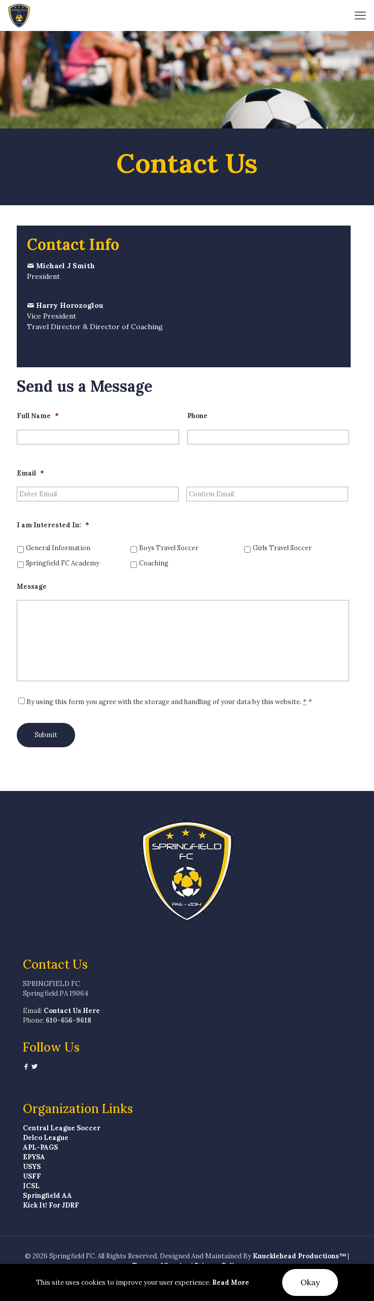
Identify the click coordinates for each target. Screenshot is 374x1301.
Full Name (38, 416)
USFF (32, 1176)
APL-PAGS (40, 1147)
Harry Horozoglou (70, 305)
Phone (197, 416)
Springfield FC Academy (62, 563)
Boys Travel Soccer (168, 548)
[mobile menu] (360, 15)
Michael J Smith (65, 265)
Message (32, 587)
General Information (58, 548)
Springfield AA (47, 1195)
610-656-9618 (68, 1020)
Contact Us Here (72, 1010)
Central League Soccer (61, 1128)
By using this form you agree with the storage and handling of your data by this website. (169, 701)
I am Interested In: (53, 525)
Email (30, 473)
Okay (310, 1282)
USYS (32, 1166)
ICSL (31, 1186)
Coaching (153, 563)
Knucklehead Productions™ (299, 1256)
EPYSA (34, 1157)
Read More (230, 1282)
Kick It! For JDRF (51, 1205)
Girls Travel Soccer (282, 548)
